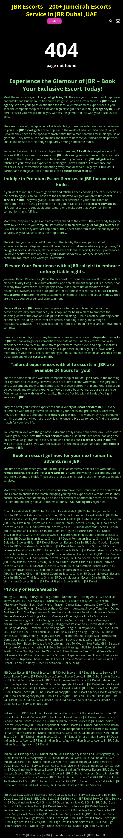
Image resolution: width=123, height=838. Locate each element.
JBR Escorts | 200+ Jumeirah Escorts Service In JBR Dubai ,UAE (61, 10)
